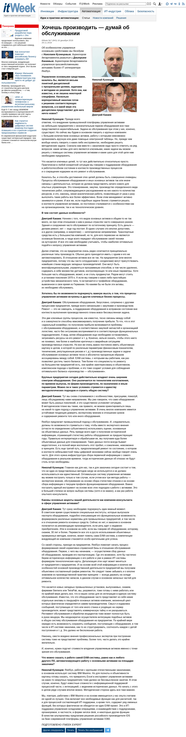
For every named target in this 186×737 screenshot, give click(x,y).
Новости (45, 4)
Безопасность (145, 11)
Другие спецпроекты (53, 730)
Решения (121, 18)
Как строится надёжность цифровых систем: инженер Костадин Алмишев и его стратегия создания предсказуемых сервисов (18, 127)
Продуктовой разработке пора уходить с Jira (23, 32)
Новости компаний (103, 18)
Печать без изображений (90, 730)
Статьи (86, 18)
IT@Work (84, 4)
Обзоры (57, 4)
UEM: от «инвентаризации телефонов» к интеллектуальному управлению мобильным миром (18, 102)
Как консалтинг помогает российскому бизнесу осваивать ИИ (25, 55)
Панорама (8, 26)
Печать (70, 730)
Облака (129, 11)
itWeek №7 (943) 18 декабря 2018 (57, 40)
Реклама (97, 4)
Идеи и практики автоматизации (17, 16)
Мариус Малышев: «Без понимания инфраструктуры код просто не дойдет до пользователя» (18, 78)
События (70, 4)
